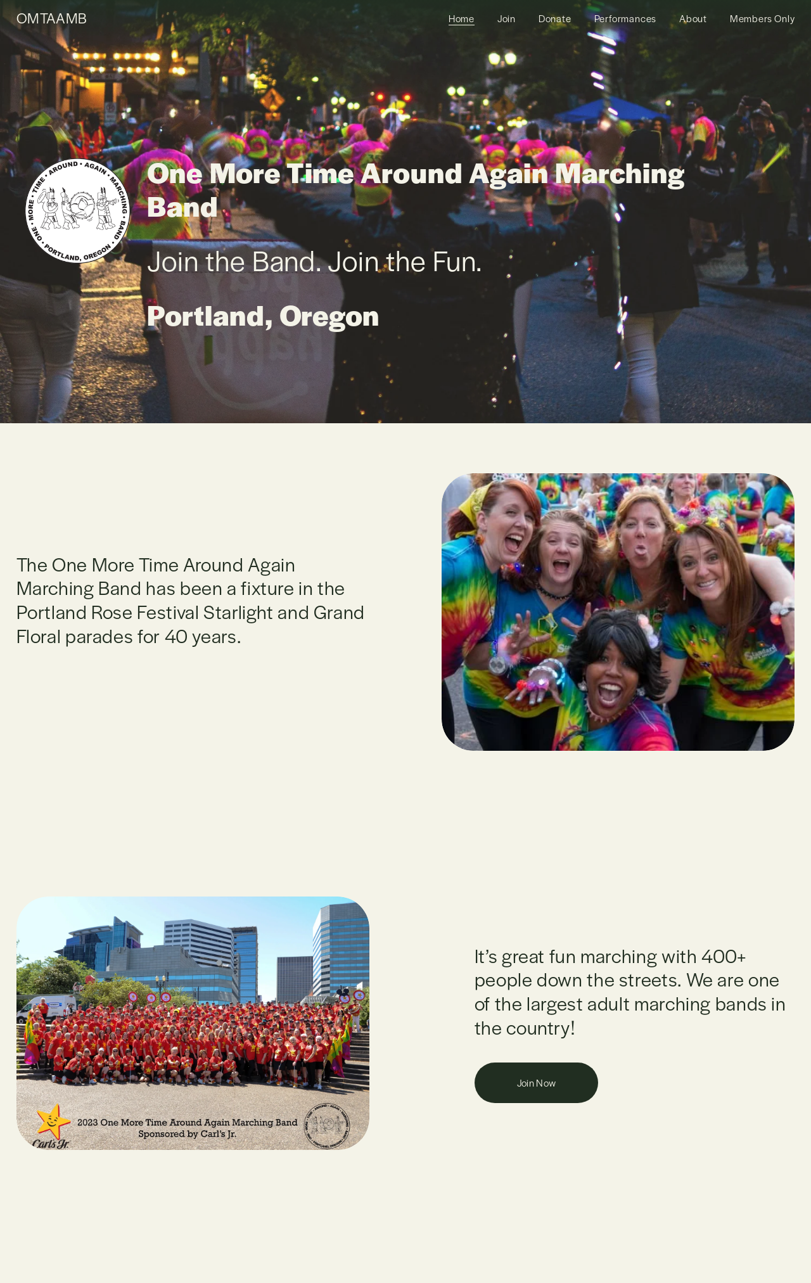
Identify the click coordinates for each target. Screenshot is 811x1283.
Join (506, 18)
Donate (555, 18)
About (693, 18)
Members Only (762, 18)
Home (462, 18)
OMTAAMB (51, 18)
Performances (625, 18)
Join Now (536, 1082)
